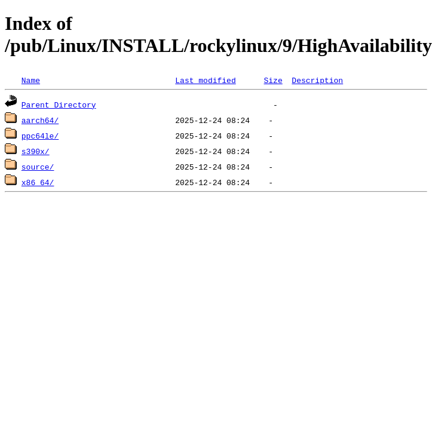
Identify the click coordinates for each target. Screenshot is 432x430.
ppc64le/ (40, 135)
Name (31, 80)
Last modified (205, 80)
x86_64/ (38, 182)
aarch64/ (40, 120)
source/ (38, 166)
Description (317, 80)
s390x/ (36, 151)
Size (273, 80)
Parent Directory (59, 104)
